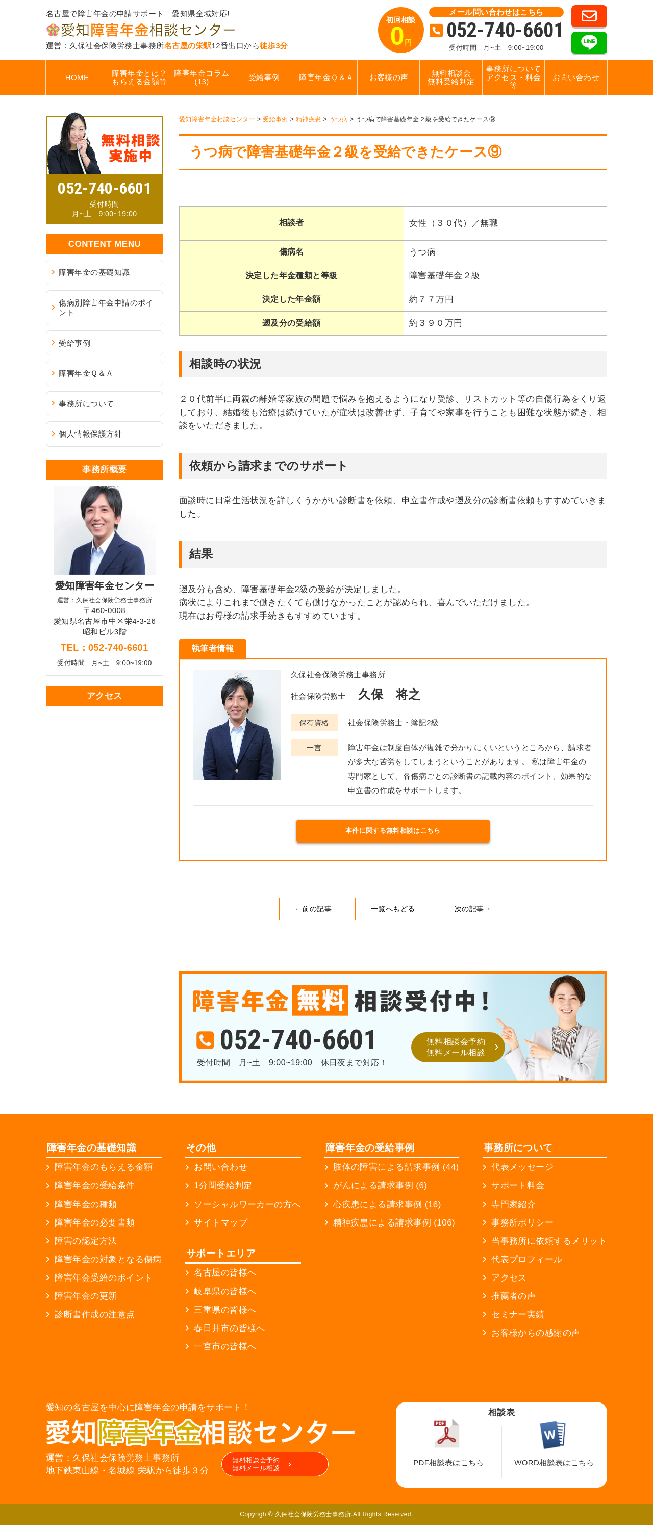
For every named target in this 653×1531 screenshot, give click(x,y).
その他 (201, 1153)
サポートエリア (221, 1259)
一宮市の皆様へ (225, 1352)
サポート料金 (518, 1191)
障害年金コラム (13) (201, 77)
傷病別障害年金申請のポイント (106, 307)
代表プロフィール (527, 1265)
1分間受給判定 (223, 1191)
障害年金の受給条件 (95, 1191)
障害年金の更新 (86, 1302)
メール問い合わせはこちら (496, 12)
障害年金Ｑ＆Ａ (326, 77)
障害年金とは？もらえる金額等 (139, 77)
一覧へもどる (393, 915)
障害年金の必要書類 (95, 1228)
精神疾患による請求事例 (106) (394, 1228)
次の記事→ (473, 915)
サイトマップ (220, 1228)
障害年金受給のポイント (104, 1284)
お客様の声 (389, 77)
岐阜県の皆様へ (225, 1297)
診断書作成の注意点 (95, 1320)
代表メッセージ (522, 1173)
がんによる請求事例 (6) (380, 1191)
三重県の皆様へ (225, 1315)
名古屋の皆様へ (225, 1279)
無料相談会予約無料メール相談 (455, 1053)
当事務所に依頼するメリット (549, 1247)
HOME (77, 77)
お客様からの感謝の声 (536, 1339)
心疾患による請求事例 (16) (387, 1210)
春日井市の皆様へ (229, 1334)
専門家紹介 (513, 1210)
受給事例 (264, 77)
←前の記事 (313, 915)
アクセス (509, 1284)
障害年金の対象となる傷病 (108, 1265)
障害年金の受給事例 (370, 1153)
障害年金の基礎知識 (94, 272)
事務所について (86, 403)
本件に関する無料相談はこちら (392, 833)
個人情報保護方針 (90, 433)
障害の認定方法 (86, 1247)
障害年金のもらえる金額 (104, 1173)
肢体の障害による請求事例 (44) (396, 1173)
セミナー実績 (518, 1320)
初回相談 (401, 33)
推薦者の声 (513, 1302)
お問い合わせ (576, 77)
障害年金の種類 (86, 1210)
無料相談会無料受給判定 (451, 77)
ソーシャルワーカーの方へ (247, 1210)
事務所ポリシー (522, 1228)
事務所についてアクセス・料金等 (513, 77)
